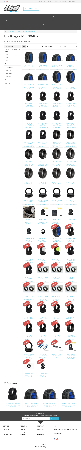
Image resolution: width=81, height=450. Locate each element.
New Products (29, 28)
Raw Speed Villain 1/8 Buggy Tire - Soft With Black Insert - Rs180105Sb (43, 125)
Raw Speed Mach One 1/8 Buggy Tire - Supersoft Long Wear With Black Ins (70, 337)
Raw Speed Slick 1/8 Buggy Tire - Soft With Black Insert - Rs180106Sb (29, 298)
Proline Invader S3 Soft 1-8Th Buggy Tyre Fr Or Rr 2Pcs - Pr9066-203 (29, 86)
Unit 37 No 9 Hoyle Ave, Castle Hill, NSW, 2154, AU (65, 430)
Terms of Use (40, 429)
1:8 (7, 60)
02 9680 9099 (58, 433)
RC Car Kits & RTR (20, 28)
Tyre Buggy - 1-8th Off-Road (29, 31)
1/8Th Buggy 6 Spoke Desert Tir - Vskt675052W (42, 240)
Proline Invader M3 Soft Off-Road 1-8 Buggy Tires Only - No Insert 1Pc (43, 86)
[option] (12, 397)
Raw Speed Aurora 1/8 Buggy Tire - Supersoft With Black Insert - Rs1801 (42, 144)
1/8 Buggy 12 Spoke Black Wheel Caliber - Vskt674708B (70, 221)
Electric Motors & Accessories (11, 24)
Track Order (6, 432)
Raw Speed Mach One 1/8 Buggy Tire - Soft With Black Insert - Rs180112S (70, 144)
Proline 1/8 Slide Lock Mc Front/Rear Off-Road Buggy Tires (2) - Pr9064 (56, 240)
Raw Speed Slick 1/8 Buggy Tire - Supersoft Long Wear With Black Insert (70, 298)
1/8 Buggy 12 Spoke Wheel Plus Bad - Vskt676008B (43, 375)
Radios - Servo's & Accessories (37, 20)
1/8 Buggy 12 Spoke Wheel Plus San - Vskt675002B (29, 240)
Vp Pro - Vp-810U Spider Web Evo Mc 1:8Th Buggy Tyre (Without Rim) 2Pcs (42, 221)
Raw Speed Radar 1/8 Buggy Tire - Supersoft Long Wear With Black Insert (29, 259)
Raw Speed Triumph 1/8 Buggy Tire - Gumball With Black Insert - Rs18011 (29, 356)
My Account (6, 429)
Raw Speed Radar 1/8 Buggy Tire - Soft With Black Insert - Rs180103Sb (43, 105)
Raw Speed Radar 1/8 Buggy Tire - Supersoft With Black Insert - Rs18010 (70, 105)
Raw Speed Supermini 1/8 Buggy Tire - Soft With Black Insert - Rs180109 (70, 317)
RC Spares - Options (9, 20)
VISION (8, 80)
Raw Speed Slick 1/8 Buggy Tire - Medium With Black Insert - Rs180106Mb (70, 279)
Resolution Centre (8, 434)
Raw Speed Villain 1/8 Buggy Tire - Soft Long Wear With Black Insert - (56, 125)
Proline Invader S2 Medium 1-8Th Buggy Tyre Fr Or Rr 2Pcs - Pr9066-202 (70, 67)
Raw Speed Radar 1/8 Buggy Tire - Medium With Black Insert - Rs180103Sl (57, 105)
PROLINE (8, 70)
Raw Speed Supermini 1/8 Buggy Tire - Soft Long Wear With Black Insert (29, 337)
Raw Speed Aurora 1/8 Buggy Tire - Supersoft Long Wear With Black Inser (42, 317)
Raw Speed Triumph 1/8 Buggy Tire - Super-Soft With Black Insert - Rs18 (71, 202)
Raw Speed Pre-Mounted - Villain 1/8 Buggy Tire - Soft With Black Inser (42, 259)
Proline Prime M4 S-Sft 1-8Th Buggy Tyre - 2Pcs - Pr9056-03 (43, 67)
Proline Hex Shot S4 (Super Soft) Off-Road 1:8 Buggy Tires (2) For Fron (71, 86)
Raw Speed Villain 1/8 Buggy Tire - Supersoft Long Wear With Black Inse (29, 279)
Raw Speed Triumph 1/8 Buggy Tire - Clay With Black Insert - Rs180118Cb (29, 202)
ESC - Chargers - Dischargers (26, 24)
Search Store (31, 9)
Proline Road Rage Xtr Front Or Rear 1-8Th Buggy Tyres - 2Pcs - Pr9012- (29, 67)
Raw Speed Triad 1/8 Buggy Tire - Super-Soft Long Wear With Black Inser (71, 182)
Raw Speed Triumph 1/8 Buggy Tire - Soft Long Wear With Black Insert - (57, 202)
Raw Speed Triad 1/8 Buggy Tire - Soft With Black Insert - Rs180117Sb (29, 182)
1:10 (7, 57)
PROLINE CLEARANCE (39, 28)
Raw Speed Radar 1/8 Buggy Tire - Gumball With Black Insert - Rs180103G (70, 240)
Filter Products (9, 46)
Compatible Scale (10, 64)
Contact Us (64, 1)
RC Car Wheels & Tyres (40, 24)
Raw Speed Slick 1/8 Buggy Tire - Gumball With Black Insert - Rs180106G (57, 279)
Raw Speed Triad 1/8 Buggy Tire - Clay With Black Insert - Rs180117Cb (57, 163)
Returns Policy (40, 434)
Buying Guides (57, 1)
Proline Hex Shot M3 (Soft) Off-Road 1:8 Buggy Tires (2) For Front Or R (56, 86)
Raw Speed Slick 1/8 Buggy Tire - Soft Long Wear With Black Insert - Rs (43, 298)
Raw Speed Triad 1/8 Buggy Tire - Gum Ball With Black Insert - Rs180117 (71, 163)
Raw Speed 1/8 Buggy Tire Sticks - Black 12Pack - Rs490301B (29, 221)
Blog (45, 1)
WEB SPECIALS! (50, 28)
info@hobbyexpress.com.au (61, 436)
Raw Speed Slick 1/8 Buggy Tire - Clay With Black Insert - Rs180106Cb (43, 279)
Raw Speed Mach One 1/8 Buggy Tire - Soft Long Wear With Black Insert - (29, 163)
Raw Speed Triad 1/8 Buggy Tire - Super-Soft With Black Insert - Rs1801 (57, 182)
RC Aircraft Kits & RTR (9, 28)
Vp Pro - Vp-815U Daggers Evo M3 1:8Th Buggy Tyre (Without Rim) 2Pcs (70, 356)
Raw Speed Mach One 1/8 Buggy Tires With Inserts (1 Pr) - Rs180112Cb (56, 144)
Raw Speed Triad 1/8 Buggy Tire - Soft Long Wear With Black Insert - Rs (43, 182)
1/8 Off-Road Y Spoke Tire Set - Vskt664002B (29, 375)
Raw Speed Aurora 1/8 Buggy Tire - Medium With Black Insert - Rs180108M (29, 317)
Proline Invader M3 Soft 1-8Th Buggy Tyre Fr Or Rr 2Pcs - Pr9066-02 (57, 67)
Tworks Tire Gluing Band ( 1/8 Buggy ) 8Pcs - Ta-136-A (43, 356)
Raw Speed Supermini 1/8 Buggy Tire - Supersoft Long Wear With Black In (56, 337)
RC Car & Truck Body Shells (22, 20)
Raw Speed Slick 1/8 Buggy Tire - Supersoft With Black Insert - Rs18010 (57, 298)
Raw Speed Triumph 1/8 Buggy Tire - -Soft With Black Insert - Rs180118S (43, 202)
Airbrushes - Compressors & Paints (38, 16)
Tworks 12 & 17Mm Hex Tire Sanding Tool (56, 356)
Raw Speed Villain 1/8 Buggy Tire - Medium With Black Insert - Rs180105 (29, 125)
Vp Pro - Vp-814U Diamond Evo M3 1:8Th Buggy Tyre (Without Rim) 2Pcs (56, 221)
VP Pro (8, 83)
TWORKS (8, 76)
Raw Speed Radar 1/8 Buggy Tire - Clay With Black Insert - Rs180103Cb (29, 105)
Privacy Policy (40, 432)
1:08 (7, 54)
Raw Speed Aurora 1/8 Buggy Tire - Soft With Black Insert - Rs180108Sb (71, 125)
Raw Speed (9, 73)
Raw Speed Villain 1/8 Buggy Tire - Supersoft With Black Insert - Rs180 (70, 259)
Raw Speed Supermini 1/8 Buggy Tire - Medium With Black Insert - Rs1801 (56, 317)
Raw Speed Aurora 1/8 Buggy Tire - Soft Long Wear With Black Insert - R (29, 144)
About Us (50, 1)
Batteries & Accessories (51, 20)
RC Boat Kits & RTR (52, 24)
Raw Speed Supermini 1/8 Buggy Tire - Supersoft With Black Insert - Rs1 (42, 337)
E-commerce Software (39, 447)
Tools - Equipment (23, 16)
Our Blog (22, 432)
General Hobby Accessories (11, 16)
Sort (61, 46)
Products (40, 1)
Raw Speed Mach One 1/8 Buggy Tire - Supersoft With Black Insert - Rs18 (43, 163)
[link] (54, 439)
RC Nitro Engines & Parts (53, 16)
